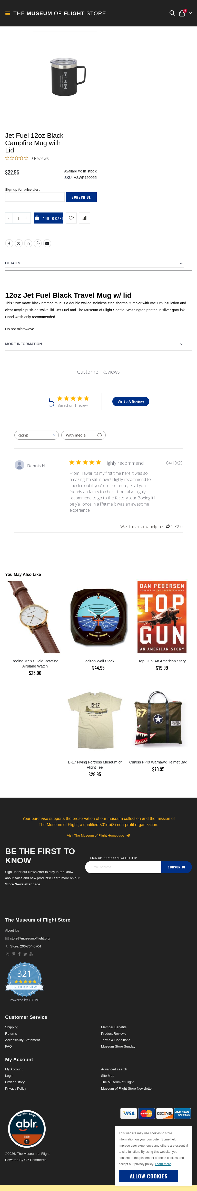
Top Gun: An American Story (162, 665)
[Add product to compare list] (84, 222)
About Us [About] (12, 935)
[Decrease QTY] (9, 222)
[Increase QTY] (27, 222)
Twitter (19, 248)
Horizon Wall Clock (98, 665)
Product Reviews (113, 1038)
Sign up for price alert (23, 194)
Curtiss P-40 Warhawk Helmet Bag (158, 767)
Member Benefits (113, 1032)
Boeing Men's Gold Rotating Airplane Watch (35, 668)
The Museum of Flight (117, 1087)
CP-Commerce (35, 1165)
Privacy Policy (15, 1093)
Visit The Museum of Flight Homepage (98, 840)
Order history (15, 1087)
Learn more (163, 1164)
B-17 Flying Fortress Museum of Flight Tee (95, 769)
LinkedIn (28, 248)
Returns (11, 1038)
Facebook (9, 248)
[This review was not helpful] (177, 531)
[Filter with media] (83, 439)
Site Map (107, 1080)
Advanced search (114, 1074)
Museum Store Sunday (118, 1051)
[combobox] (36, 439)
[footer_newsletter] (123, 872)
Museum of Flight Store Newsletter (127, 1093)
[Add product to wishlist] (71, 222)
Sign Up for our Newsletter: (113, 862)
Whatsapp (38, 248)
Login (9, 1080)
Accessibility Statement (22, 1045)
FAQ (8, 1051)
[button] (172, 13)
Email (47, 248)
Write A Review (131, 406)
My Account (14, 1074)
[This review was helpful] (168, 531)
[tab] (98, 268)
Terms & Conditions (115, 1045)
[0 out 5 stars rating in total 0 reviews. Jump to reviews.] (27, 160)
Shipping (11, 1032)
